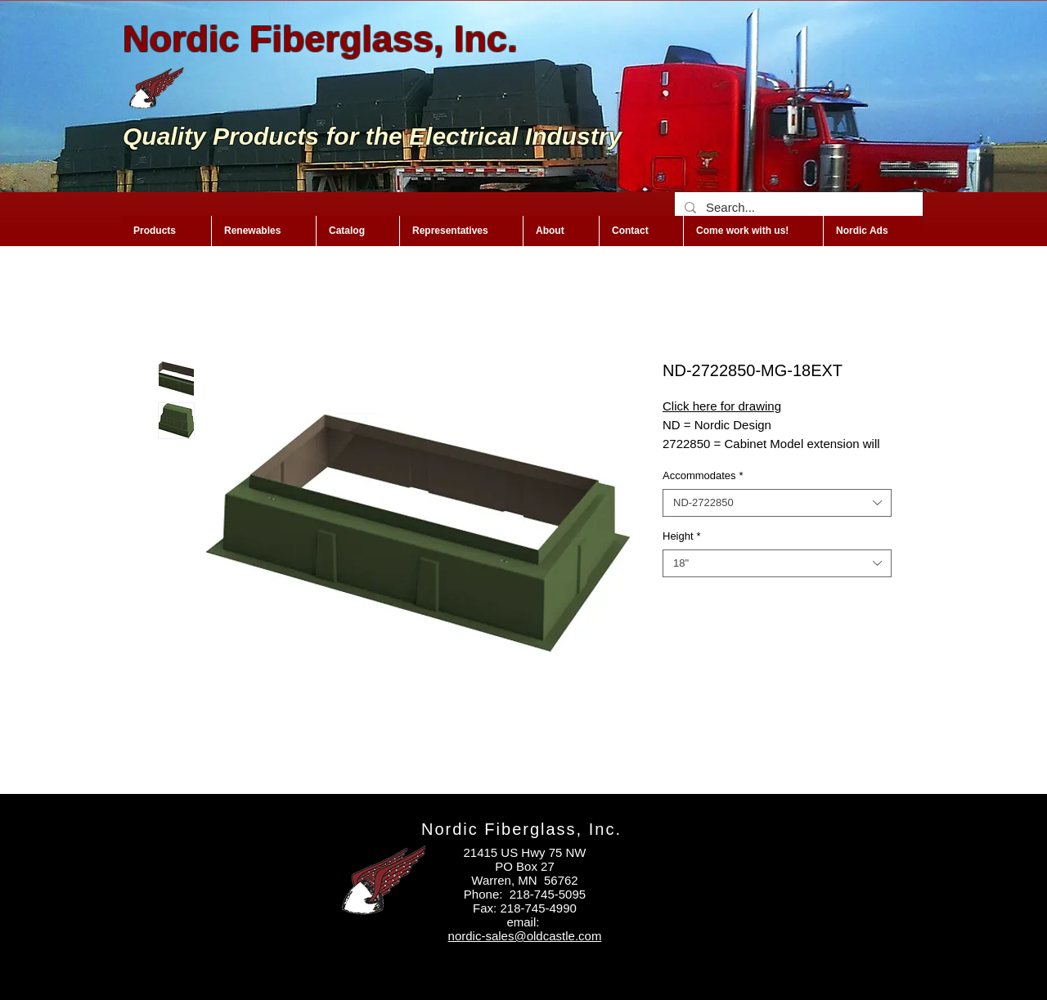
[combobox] (777, 503)
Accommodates (703, 475)
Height (682, 536)
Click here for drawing (722, 406)
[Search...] (797, 207)
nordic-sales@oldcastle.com (525, 936)
